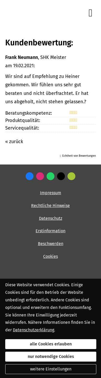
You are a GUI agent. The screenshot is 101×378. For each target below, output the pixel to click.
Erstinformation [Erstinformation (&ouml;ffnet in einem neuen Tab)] (50, 230)
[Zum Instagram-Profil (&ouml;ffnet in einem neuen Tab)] (40, 176)
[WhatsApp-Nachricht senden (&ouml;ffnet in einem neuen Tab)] (50, 176)
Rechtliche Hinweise (50, 205)
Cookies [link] (50, 256)
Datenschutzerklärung (33, 329)
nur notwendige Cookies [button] (51, 356)
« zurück (14, 141)
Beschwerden (50, 243)
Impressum (50, 192)
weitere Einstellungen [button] (50, 369)
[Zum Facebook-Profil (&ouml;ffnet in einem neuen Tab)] (29, 176)
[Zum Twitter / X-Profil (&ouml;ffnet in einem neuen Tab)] (61, 176)
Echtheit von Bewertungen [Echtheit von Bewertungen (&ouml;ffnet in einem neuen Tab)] (79, 155)
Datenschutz (50, 218)
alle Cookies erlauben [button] (51, 344)
